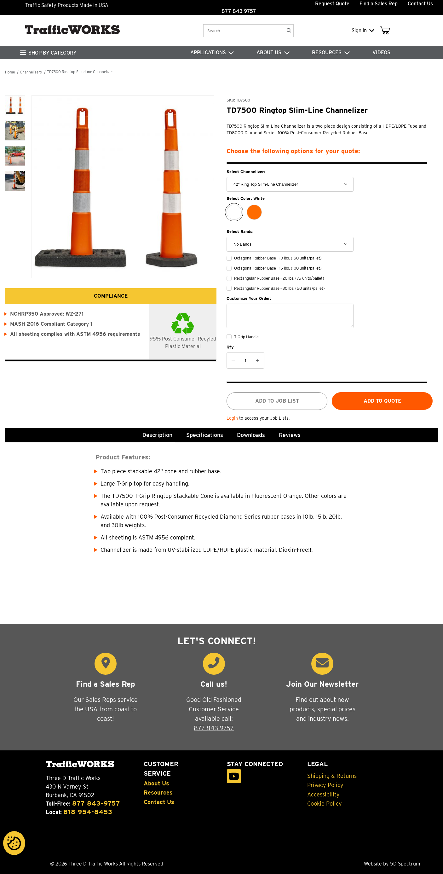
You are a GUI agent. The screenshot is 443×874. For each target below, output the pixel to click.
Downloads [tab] (251, 435)
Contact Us (420, 4)
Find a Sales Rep (379, 4)
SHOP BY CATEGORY (52, 53)
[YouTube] (234, 776)
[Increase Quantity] (257, 360)
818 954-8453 (87, 812)
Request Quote (332, 4)
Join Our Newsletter (322, 684)
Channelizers (31, 72)
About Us (156, 783)
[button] (15, 105)
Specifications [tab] (204, 435)
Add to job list (277, 401)
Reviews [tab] (290, 435)
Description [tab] (157, 435)
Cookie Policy (324, 804)
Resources (158, 792)
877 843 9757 (214, 728)
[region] (15, 177)
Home (10, 72)
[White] (234, 212)
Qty (230, 347)
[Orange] (254, 212)
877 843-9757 (96, 803)
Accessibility (323, 794)
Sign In (363, 30)
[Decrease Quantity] (233, 360)
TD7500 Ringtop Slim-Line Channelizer (80, 71)
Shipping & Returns (332, 776)
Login (233, 418)
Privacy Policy (325, 785)
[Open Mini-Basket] (386, 31)
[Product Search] (243, 31)
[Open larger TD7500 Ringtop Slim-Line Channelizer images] (124, 186)
